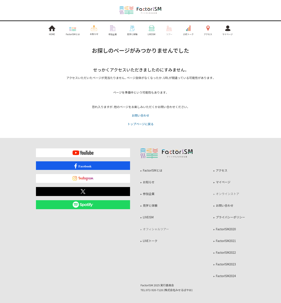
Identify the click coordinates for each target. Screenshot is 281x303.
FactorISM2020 (226, 229)
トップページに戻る (140, 124)
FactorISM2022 (226, 252)
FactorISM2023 (226, 264)
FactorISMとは (152, 170)
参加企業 (149, 194)
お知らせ (149, 182)
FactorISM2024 (226, 276)
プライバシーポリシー (230, 217)
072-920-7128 (154, 290)
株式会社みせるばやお (178, 290)
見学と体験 (150, 205)
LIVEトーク (150, 241)
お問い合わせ (140, 115)
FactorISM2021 (226, 241)
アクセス (221, 170)
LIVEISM (148, 217)
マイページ (223, 182)
